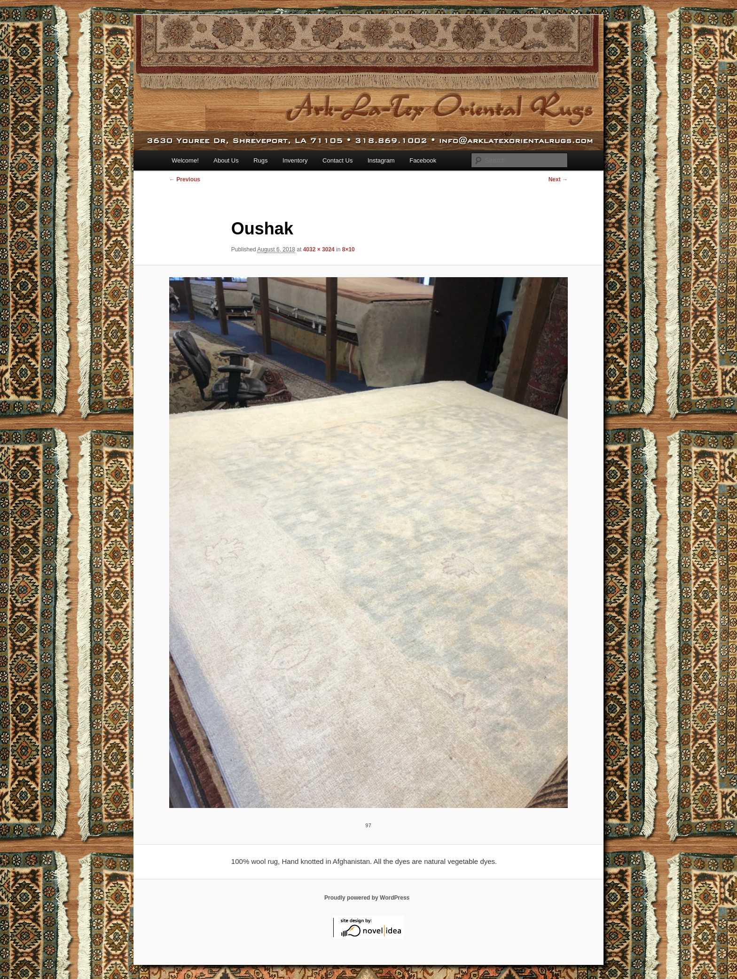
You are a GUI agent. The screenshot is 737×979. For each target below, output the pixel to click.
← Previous (184, 179)
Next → (558, 179)
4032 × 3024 (319, 249)
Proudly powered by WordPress (366, 897)
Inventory (294, 160)
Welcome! (185, 160)
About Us (225, 160)
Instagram (381, 160)
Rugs (260, 160)
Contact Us (337, 160)
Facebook (422, 160)
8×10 (348, 249)
